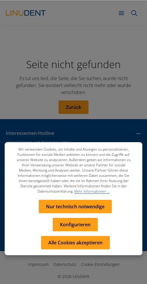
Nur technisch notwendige (75, 206)
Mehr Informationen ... (92, 191)
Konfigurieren (75, 224)
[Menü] (121, 13)
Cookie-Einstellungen (100, 264)
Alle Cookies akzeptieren (75, 242)
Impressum (38, 264)
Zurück (73, 107)
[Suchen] (134, 13)
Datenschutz (64, 264)
